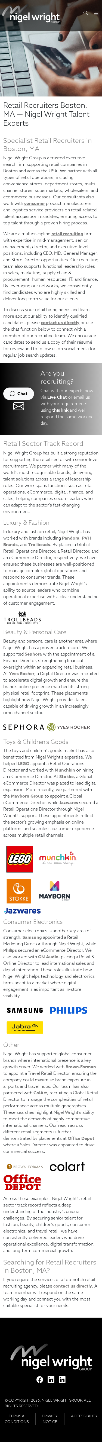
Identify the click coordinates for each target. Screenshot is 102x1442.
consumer (34, 203)
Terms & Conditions (17, 1419)
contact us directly (60, 322)
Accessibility (84, 1416)
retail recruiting (67, 234)
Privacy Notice (50, 1419)
